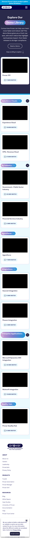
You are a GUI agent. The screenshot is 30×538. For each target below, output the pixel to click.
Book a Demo (15, 46)
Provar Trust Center (8, 513)
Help (3, 511)
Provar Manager (7, 484)
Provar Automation (8, 482)
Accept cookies (15, 533)
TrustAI (4, 479)
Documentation (7, 508)
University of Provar (8, 505)
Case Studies (6, 502)
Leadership (5, 464)
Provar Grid (5, 487)
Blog (3, 496)
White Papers (6, 499)
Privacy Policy (17, 530)
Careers (4, 461)
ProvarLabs (5, 467)
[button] (26, 520)
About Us (5, 458)
